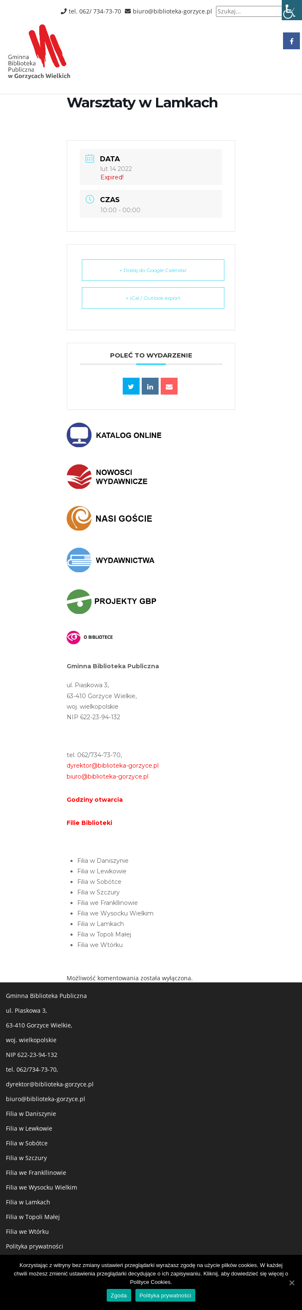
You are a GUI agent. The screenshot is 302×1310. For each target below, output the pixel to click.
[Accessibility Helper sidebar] (292, 10)
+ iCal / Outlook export (153, 298)
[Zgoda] (291, 1282)
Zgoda (119, 1295)
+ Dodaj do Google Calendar (153, 270)
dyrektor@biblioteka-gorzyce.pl (50, 1084)
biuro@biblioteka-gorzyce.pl (45, 1099)
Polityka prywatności (34, 1246)
